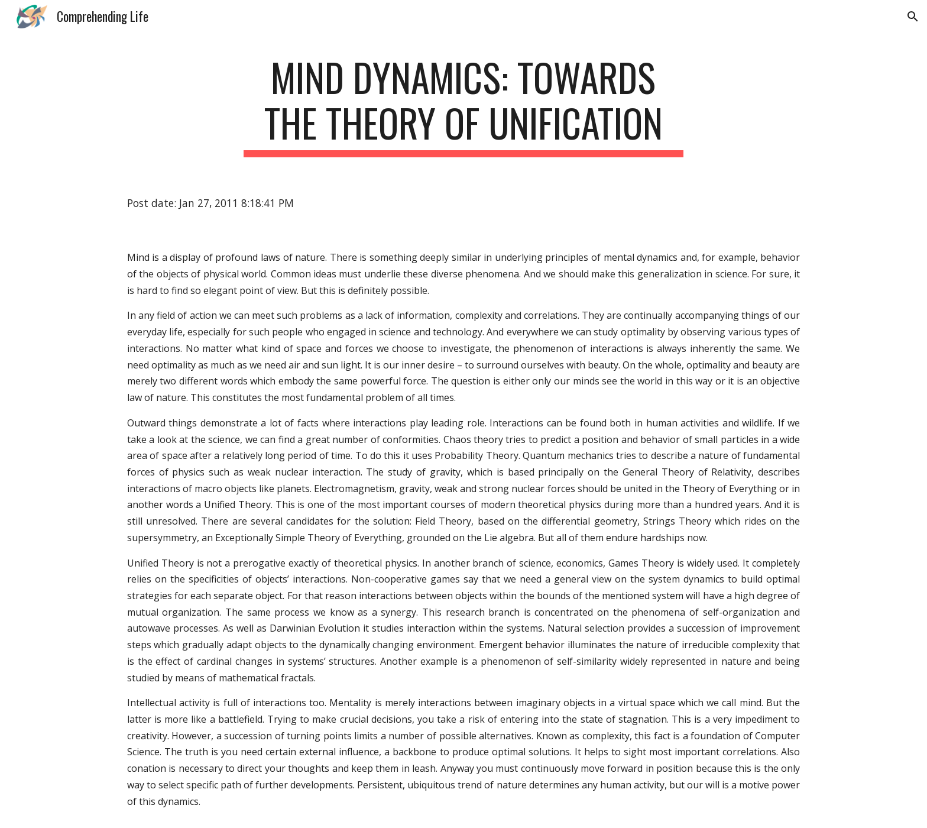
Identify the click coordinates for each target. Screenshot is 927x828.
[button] (913, 16)
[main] (463, 106)
